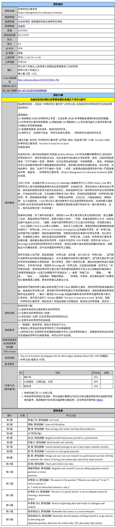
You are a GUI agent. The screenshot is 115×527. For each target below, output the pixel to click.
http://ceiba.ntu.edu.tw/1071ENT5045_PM (38, 80)
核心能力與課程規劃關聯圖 (32, 90)
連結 (99, 400)
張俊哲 (21, 26)
